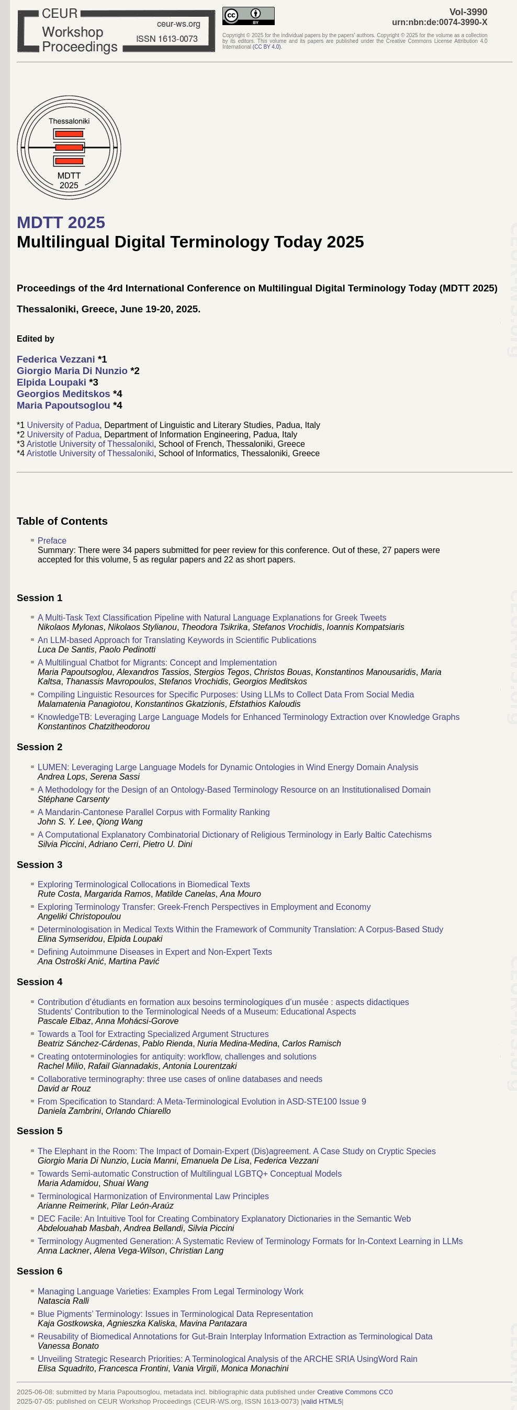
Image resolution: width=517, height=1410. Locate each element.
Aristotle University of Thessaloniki (90, 443)
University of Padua (63, 425)
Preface (52, 540)
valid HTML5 (322, 1401)
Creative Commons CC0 (354, 1392)
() (267, 47)
